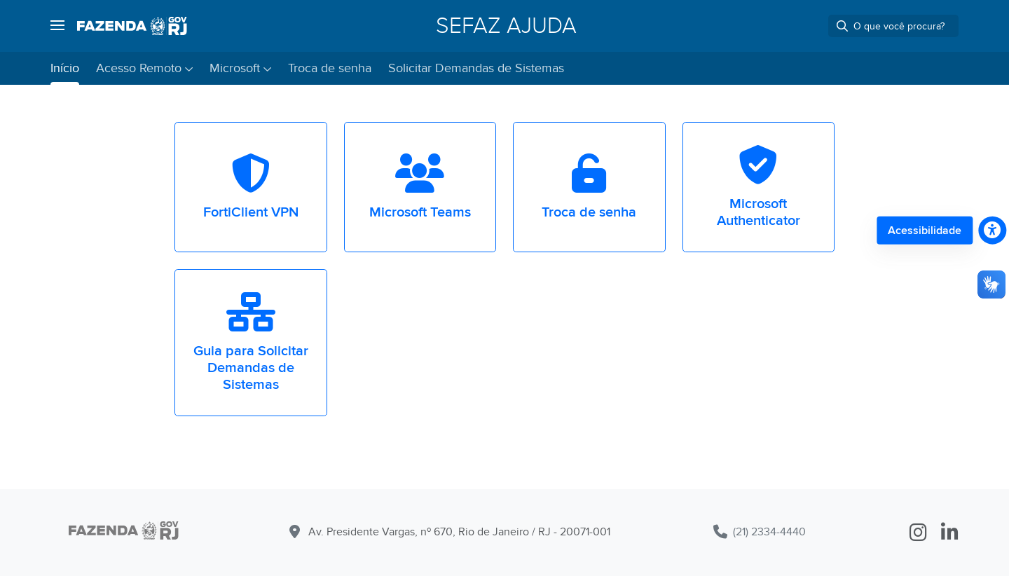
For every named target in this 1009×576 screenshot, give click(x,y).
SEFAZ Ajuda (506, 26)
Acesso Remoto (138, 68)
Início (64, 68)
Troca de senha (329, 68)
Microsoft (235, 68)
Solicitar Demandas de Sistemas (476, 68)
